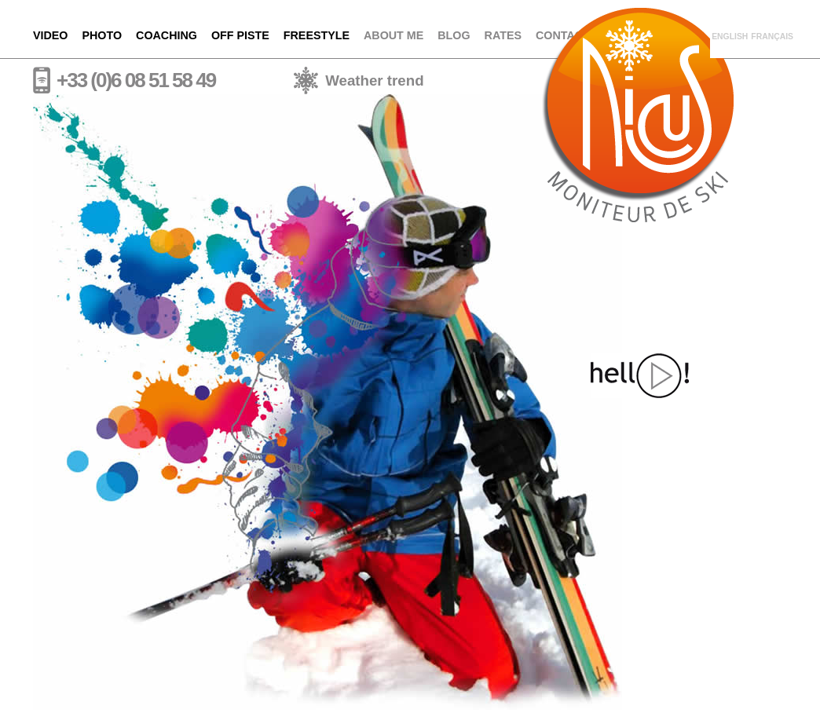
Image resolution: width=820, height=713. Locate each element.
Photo (102, 35)
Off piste (240, 35)
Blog (453, 35)
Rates (503, 35)
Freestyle (317, 35)
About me (393, 35)
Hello (640, 375)
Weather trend (374, 80)
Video (50, 35)
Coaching (166, 35)
